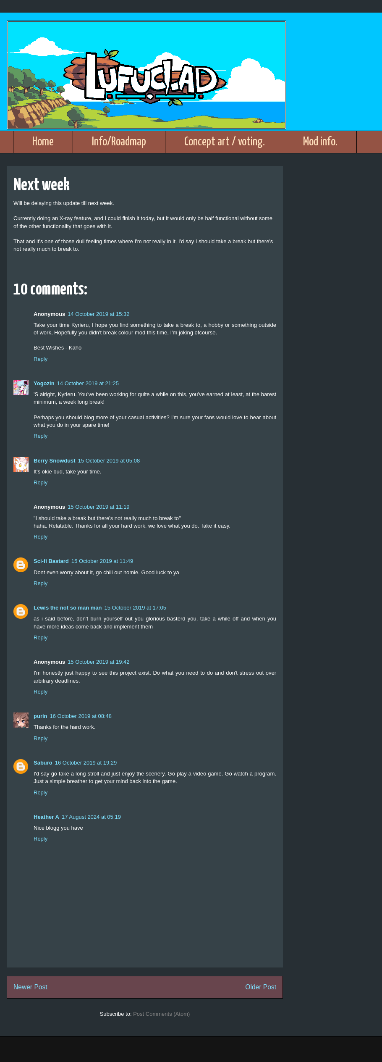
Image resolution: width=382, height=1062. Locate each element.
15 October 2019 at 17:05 (135, 608)
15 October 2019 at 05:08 (109, 460)
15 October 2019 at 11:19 (98, 507)
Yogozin (44, 383)
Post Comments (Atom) (161, 1014)
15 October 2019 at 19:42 (98, 662)
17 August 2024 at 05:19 (91, 817)
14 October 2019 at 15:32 (98, 314)
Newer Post (30, 987)
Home (43, 142)
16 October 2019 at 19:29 (86, 763)
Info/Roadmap (119, 142)
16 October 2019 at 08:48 (81, 716)
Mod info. (320, 142)
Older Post (260, 987)
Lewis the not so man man (68, 608)
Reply (40, 359)
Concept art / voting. (224, 142)
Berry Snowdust (55, 460)
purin (40, 716)
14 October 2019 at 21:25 (88, 383)
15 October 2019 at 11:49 (102, 561)
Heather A (46, 817)
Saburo (43, 763)
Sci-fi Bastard (51, 561)
